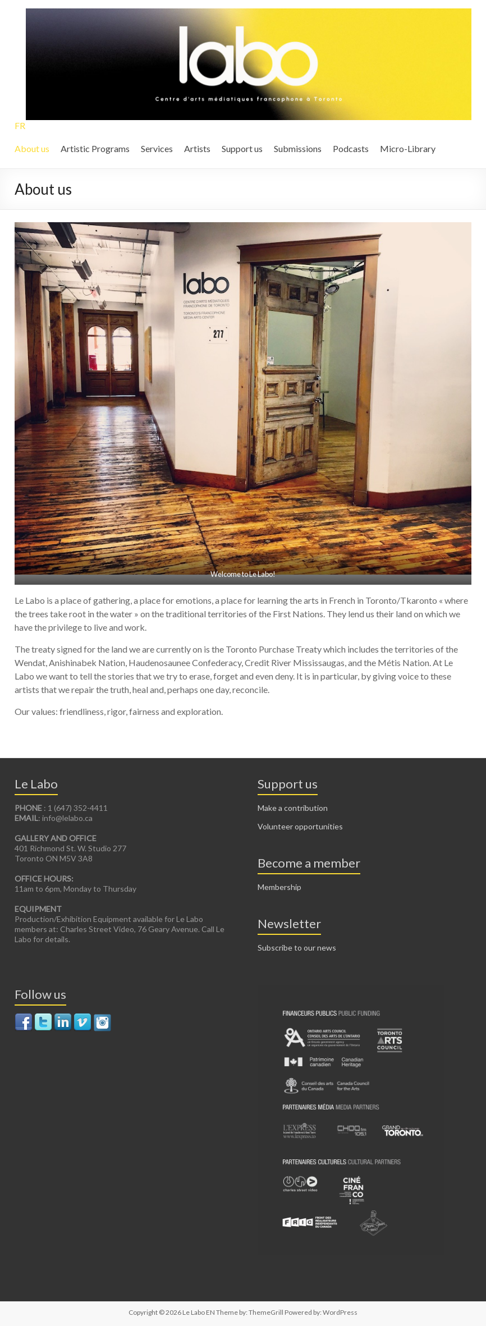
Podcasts (351, 148)
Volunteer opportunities (300, 826)
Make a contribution (293, 808)
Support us (242, 148)
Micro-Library (407, 148)
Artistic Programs (95, 148)
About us (32, 148)
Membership (279, 887)
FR (20, 125)
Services (157, 148)
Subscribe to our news (297, 947)
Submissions (298, 148)
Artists (197, 148)
